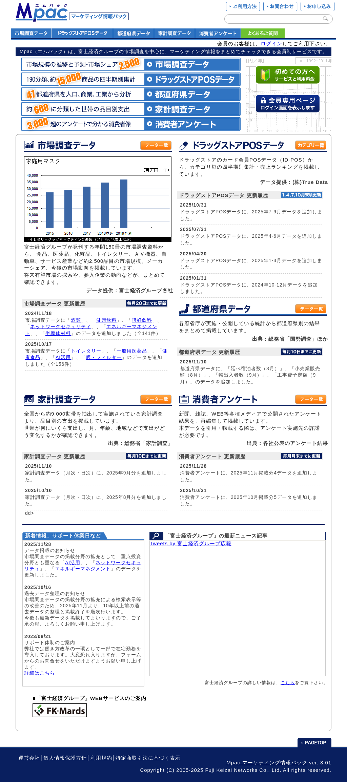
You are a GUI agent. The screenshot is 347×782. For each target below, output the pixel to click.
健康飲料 (106, 320)
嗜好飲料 (142, 320)
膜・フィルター (104, 357)
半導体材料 (58, 333)
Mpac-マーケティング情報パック (266, 762)
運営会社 (29, 758)
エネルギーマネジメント (83, 568)
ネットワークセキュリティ (60, 326)
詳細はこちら (39, 673)
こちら (288, 682)
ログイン (271, 43)
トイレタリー (86, 351)
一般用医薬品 (132, 351)
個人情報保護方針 (65, 758)
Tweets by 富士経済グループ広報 (190, 543)
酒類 (76, 320)
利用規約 (101, 758)
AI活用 (63, 357)
